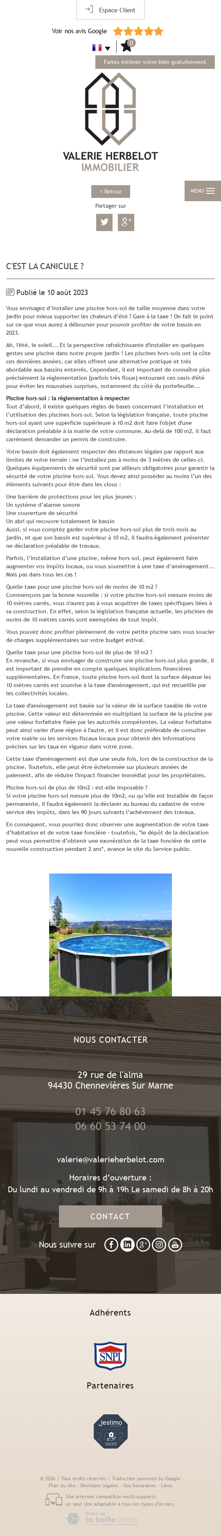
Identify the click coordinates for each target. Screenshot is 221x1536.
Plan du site (62, 1485)
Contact (110, 1216)
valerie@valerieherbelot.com (111, 1159)
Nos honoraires (139, 1485)
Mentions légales (99, 1485)
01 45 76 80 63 (110, 1111)
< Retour (111, 191)
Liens (166, 1485)
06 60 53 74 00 (110, 1126)
